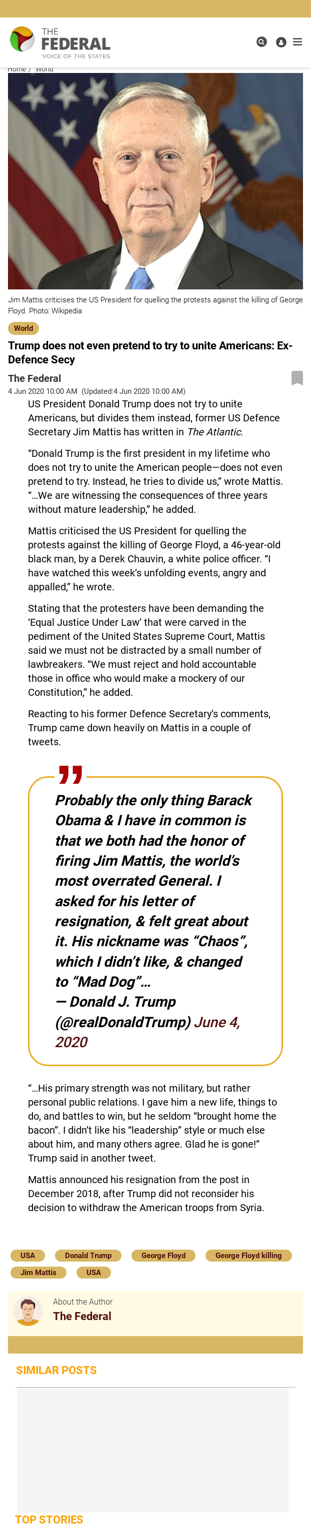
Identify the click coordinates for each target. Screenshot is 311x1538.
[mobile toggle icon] (297, 41)
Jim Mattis (38, 1272)
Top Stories (49, 1520)
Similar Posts (56, 1370)
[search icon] (261, 41)
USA (27, 1255)
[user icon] (281, 42)
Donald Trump (88, 1255)
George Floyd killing (249, 1255)
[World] (23, 327)
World (23, 328)
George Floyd (164, 1255)
